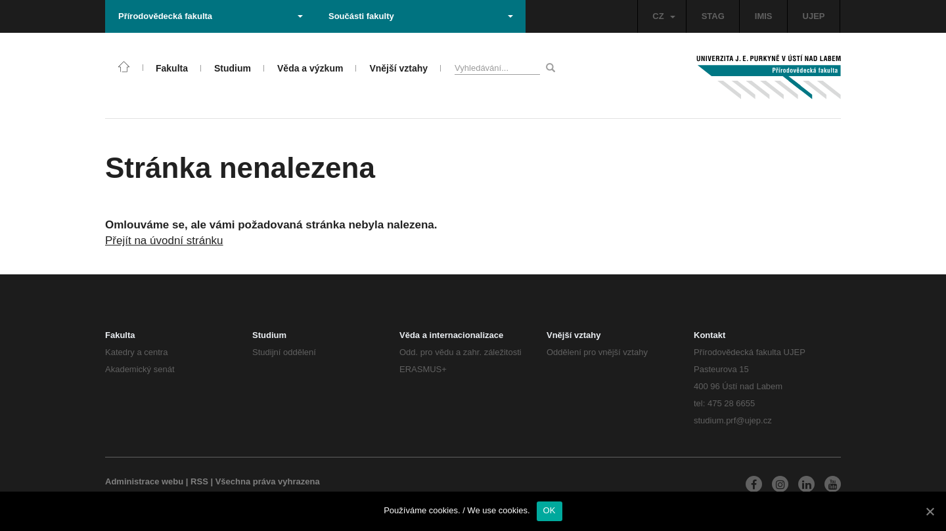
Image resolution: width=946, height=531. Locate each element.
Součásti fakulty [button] (420, 16)
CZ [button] (663, 16)
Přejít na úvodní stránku (164, 240)
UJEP (814, 16)
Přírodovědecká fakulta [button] (210, 16)
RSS (199, 481)
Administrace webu (144, 481)
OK (549, 510)
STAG (713, 16)
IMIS (764, 16)
